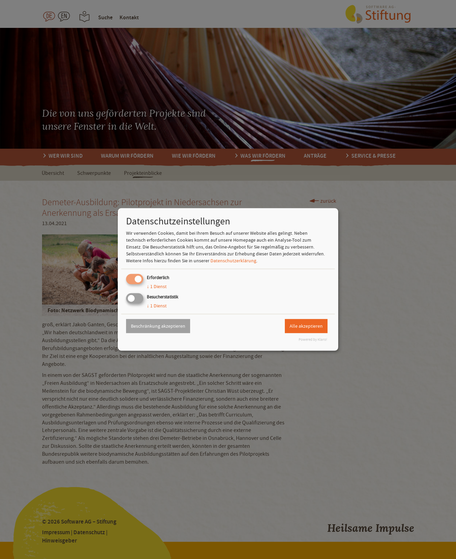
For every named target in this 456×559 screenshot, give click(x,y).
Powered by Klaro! (313, 339)
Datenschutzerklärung (233, 260)
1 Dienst (157, 286)
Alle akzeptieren (306, 326)
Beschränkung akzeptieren (158, 326)
